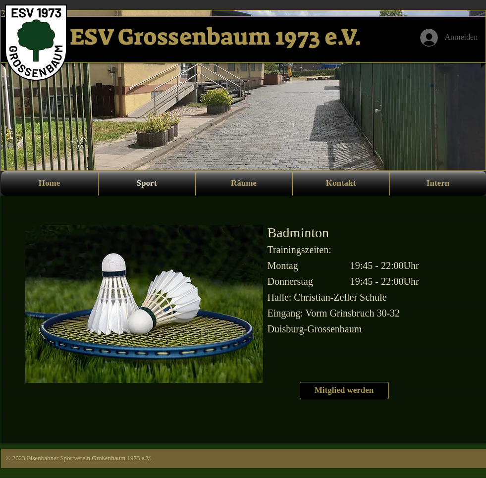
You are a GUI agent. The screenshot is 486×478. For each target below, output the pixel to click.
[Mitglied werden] (344, 390)
